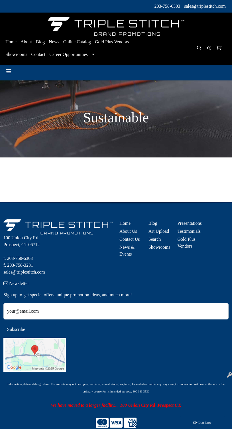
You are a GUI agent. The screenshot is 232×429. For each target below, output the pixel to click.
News (54, 41)
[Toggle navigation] (9, 71)
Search (154, 239)
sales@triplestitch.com (205, 6)
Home (11, 41)
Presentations (189, 223)
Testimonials (189, 231)
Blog (40, 41)
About (26, 41)
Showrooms (16, 54)
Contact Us (129, 239)
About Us (128, 231)
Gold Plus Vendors (112, 41)
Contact (38, 54)
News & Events (127, 250)
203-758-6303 (167, 6)
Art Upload (158, 231)
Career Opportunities (68, 54)
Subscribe (16, 329)
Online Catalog (77, 41)
